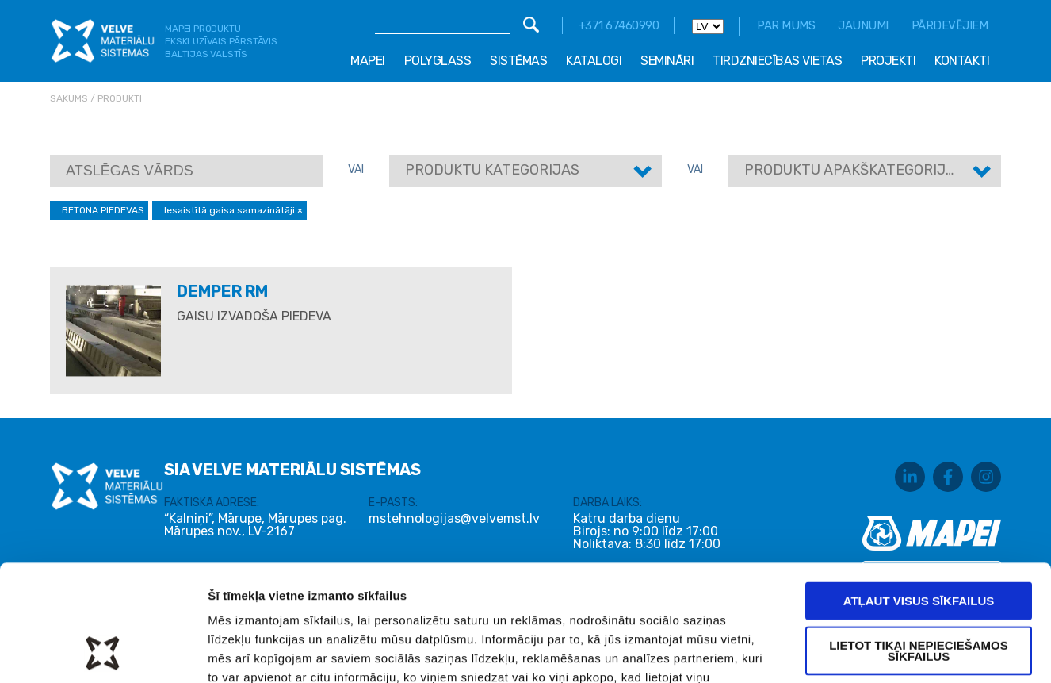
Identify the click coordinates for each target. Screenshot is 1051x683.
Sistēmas (518, 60)
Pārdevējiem (950, 25)
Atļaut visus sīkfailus (919, 491)
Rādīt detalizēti (847, 651)
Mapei (367, 60)
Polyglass (438, 60)
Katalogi (593, 60)
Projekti (888, 60)
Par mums (786, 25)
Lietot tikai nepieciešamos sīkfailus (918, 541)
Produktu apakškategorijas (854, 169)
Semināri (667, 60)
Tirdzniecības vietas (777, 60)
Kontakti (961, 60)
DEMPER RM (222, 291)
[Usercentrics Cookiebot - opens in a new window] (102, 652)
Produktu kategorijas (492, 169)
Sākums (69, 98)
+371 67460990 (619, 25)
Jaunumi (863, 25)
